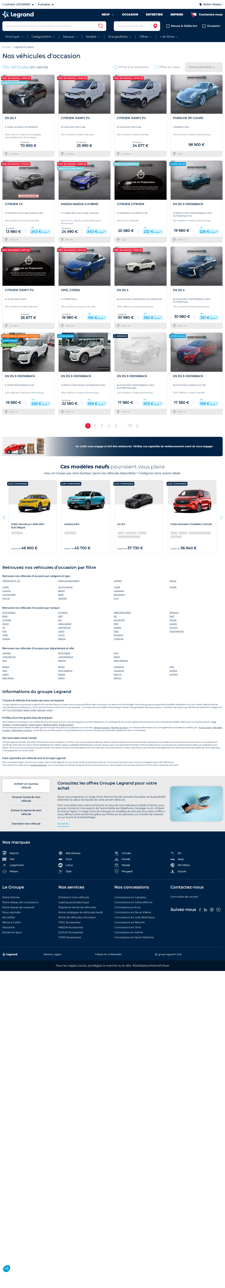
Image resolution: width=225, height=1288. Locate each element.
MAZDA (61, 641)
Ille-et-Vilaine (64, 656)
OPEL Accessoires (69, 925)
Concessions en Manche (129, 925)
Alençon (118, 681)
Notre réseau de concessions (20, 905)
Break (61, 597)
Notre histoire (11, 900)
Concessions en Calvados (130, 900)
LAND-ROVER (64, 626)
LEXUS (61, 634)
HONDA (6, 641)
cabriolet (41, 713)
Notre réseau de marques (18, 910)
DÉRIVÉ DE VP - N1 (11, 583)
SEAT (172, 619)
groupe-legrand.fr (38, 768)
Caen (4, 673)
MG (115, 619)
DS (3, 630)
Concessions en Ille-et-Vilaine (132, 915)
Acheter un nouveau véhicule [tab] (26, 788)
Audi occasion (205, 730)
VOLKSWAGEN (177, 634)
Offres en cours (167, 69)
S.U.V (116, 601)
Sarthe (117, 659)
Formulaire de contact (184, 899)
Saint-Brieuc (8, 681)
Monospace (119, 597)
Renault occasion (102, 730)
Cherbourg (119, 669)
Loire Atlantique (65, 659)
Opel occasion (35, 727)
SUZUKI (173, 626)
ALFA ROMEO (8, 615)
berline (26, 713)
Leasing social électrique (73, 905)
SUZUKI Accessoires (70, 935)
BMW (5, 619)
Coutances (119, 673)
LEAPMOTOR (64, 630)
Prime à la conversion (131, 69)
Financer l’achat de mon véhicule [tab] (26, 801)
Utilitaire (118, 583)
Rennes (61, 677)
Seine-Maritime (121, 663)
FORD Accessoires (69, 940)
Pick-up (6, 601)
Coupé (117, 590)
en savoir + (64, 826)
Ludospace (119, 593)
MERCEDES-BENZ (122, 615)
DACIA (5, 626)
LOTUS (61, 638)
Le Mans (173, 673)
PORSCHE (118, 641)
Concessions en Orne (127, 930)
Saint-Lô (118, 677)
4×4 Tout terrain (15, 713)
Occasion (211, 28)
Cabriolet (62, 601)
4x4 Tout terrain (65, 590)
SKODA (173, 623)
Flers (172, 669)
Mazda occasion (50, 727)
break (33, 713)
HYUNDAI (63, 615)
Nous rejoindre (11, 915)
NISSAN (117, 630)
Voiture (173, 583)
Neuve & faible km (181, 28)
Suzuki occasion (66, 727)
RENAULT (174, 615)
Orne (116, 656)
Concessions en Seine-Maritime (134, 940)
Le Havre (174, 677)
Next (221, 519)
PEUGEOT (118, 638)
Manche (62, 663)
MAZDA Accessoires (70, 930)
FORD (5, 638)
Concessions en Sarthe (128, 935)
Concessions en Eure (127, 910)
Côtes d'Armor (9, 659)
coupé (49, 713)
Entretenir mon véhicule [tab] (26, 826)
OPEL (116, 634)
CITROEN (6, 623)
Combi (5, 590)
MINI (116, 626)
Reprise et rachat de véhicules (77, 910)
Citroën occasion (20, 727)
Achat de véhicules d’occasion (77, 920)
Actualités (8, 920)
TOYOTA (174, 630)
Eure (4, 663)
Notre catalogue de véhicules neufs (80, 915)
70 (130, 428)
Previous (3, 519)
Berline (61, 593)
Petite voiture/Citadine (68, 583)
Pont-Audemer (65, 673)
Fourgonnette (9, 597)
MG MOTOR (119, 623)
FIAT (4, 634)
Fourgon (6, 593)
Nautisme (8, 930)
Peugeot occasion (119, 730)
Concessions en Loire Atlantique (134, 920)
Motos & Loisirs (11, 925)
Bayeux (5, 669)
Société (173, 590)
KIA (60, 623)
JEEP (60, 619)
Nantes (61, 681)
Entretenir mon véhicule (73, 900)
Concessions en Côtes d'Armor (133, 905)
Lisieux (5, 677)
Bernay (61, 669)
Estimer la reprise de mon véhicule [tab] (26, 814)
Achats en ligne (12, 935)
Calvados (6, 656)
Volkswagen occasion (22, 733)
